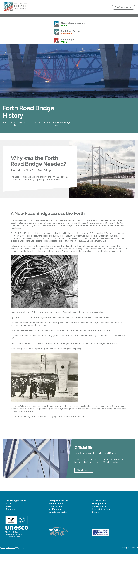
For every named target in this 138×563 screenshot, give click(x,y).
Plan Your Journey (123, 7)
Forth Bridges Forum (15, 509)
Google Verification (58, 521)
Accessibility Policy (101, 518)
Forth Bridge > (68, 39)
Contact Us (11, 518)
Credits (95, 521)
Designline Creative (130, 556)
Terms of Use (99, 509)
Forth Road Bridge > (71, 31)
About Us (10, 512)
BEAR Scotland (56, 512)
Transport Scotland (58, 509)
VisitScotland (55, 518)
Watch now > (83, 479)
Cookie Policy (99, 515)
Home (5, 123)
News (8, 515)
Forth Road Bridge (42, 123)
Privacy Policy (99, 512)
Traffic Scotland (56, 515)
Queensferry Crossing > (73, 23)
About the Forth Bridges (18, 124)
